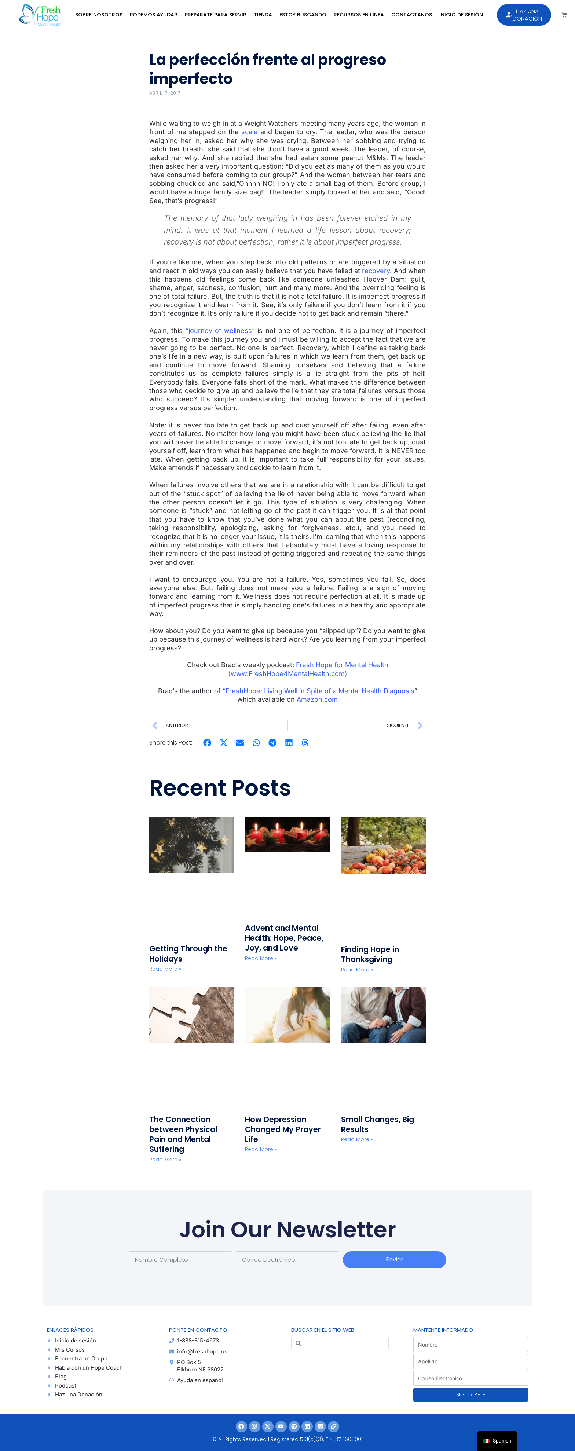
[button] (207, 743)
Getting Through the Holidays (188, 953)
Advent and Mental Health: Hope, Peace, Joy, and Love (284, 938)
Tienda (263, 14)
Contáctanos (411, 14)
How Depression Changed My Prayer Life (283, 1129)
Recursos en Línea (359, 14)
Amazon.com (317, 699)
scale (248, 132)
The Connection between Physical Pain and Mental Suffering (183, 1134)
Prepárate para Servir (215, 14)
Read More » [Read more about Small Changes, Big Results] (357, 1139)
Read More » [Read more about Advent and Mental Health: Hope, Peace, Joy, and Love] (261, 958)
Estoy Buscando (302, 14)
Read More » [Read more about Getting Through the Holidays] (165, 969)
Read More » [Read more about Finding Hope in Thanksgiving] (357, 969)
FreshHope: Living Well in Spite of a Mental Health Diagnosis (320, 691)
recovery (376, 271)
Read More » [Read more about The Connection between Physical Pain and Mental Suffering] (165, 1159)
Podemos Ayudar (153, 14)
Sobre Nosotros (98, 14)
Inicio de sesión (461, 14)
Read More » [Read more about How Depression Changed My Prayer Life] (261, 1149)
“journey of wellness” (220, 330)
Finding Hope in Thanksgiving (370, 954)
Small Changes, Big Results (377, 1124)
